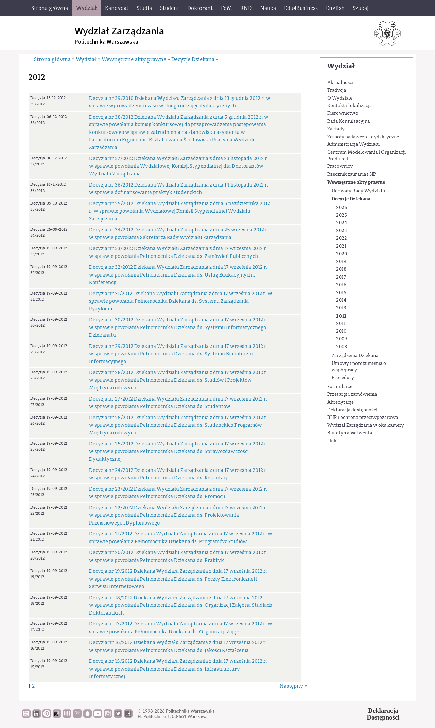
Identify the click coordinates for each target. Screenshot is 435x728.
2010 (341, 331)
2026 (341, 208)
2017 (341, 277)
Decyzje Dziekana (351, 199)
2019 (341, 262)
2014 (341, 300)
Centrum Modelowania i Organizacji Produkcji (366, 155)
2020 (341, 254)
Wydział (341, 66)
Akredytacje (340, 402)
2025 (341, 215)
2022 (341, 238)
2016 (341, 285)
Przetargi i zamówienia (352, 394)
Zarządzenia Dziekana (355, 356)
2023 (341, 231)
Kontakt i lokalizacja (349, 106)
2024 (341, 223)
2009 (341, 339)
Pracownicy (340, 166)
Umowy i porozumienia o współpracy (359, 366)
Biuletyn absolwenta (349, 433)
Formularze (339, 387)
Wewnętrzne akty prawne (356, 182)
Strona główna (52, 59)
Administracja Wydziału (353, 144)
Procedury (343, 378)
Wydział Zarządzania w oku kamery (365, 425)
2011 (341, 324)
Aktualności (340, 82)
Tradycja (336, 90)
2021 (341, 246)
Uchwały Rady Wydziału (358, 191)
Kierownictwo (342, 113)
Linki (332, 441)
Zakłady (336, 129)
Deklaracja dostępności (352, 410)
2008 (341, 347)
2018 (341, 269)
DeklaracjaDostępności (383, 714)
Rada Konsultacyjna (348, 121)
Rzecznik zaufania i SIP (351, 174)
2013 (341, 308)
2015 (341, 293)
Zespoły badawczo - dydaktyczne (363, 137)
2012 (341, 316)
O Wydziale (339, 98)
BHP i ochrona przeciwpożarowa (362, 417)
